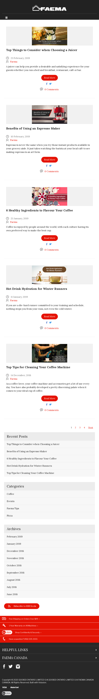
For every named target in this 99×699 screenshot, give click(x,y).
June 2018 (12, 594)
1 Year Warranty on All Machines (22, 626)
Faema (13, 61)
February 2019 (15, 536)
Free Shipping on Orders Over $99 (23, 619)
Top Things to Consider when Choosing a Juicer (41, 50)
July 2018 (12, 587)
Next (90, 427)
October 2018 (14, 565)
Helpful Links (15, 650)
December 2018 (15, 551)
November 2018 (15, 558)
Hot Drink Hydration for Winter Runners (36, 289)
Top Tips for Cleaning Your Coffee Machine (38, 367)
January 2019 (14, 543)
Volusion (42, 682)
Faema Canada (14, 658)
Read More (49, 77)
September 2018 (15, 572)
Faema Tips (13, 508)
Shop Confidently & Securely (27, 632)
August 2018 (13, 579)
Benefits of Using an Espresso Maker (33, 128)
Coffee (10, 493)
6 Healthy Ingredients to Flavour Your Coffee (39, 210)
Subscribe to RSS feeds (25, 606)
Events (10, 501)
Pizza (9, 515)
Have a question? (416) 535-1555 (23, 639)
